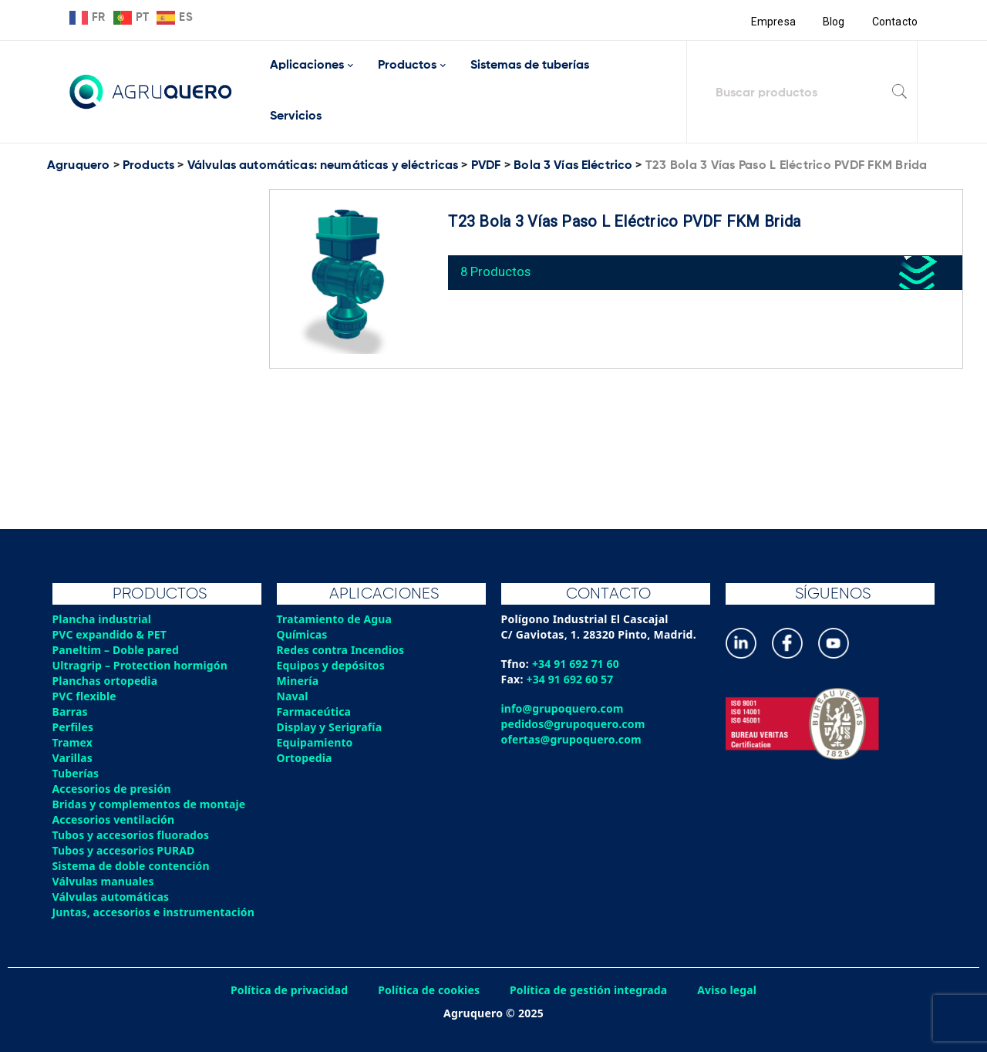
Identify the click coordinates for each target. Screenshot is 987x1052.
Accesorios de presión (112, 788)
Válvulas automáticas (111, 896)
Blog (833, 21)
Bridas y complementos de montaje (150, 804)
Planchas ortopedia (106, 680)
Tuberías (76, 773)
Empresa (772, 21)
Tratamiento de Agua (335, 619)
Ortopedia (305, 757)
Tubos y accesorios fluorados (132, 835)
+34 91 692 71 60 (576, 663)
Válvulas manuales (104, 881)
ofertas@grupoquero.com (572, 739)
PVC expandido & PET (110, 634)
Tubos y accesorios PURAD (124, 850)
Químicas (302, 634)
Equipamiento (315, 742)
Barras (70, 711)
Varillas (72, 757)
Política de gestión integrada (590, 990)
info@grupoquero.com (563, 708)
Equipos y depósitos (332, 665)
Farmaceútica (314, 711)
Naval (293, 696)
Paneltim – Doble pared (116, 649)
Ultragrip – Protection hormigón (141, 665)
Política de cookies (428, 990)
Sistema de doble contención (132, 865)
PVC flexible (85, 696)
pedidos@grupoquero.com (574, 724)
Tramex (72, 742)
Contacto (894, 21)
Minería (298, 680)
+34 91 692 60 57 (571, 679)
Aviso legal (730, 990)
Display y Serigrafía (330, 727)
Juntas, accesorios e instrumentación (155, 912)
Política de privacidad (287, 990)
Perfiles (73, 727)
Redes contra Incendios (341, 649)
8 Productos (497, 269)
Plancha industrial (102, 619)
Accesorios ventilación (114, 819)
